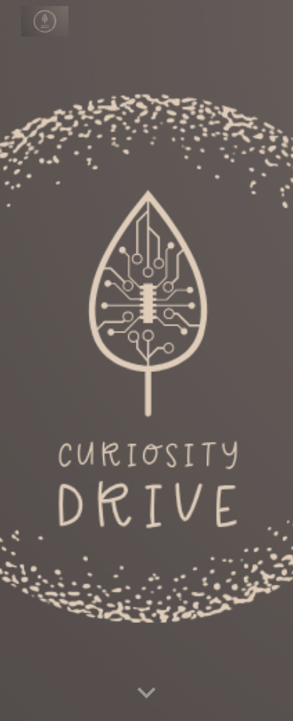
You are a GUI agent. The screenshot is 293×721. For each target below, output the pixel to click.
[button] (146, 693)
